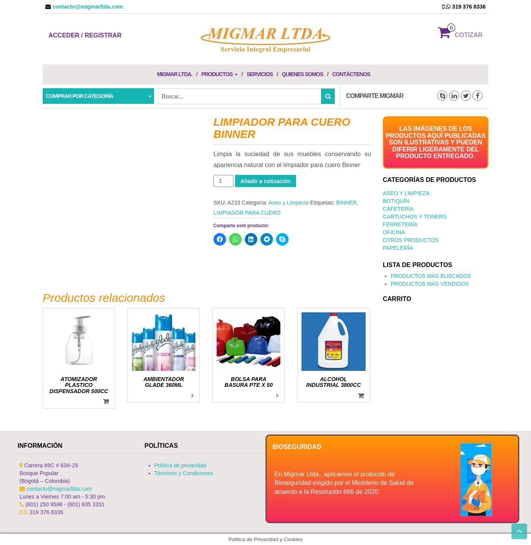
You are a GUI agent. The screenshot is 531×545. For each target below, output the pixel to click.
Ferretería (400, 224)
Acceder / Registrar (85, 35)
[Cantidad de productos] (223, 181)
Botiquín (396, 201)
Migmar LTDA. (174, 74)
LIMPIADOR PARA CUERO (247, 213)
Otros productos (411, 240)
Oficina (394, 232)
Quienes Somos (302, 74)
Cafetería (398, 209)
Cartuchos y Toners (415, 217)
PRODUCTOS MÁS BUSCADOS (431, 276)
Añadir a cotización (265, 181)
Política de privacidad (180, 465)
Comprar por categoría (79, 96)
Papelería (398, 248)
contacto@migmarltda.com (87, 7)
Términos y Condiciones (183, 473)
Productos (219, 74)
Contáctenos (351, 74)
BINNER (346, 202)
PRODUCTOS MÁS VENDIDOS (430, 284)
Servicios (260, 74)
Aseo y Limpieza (289, 202)
